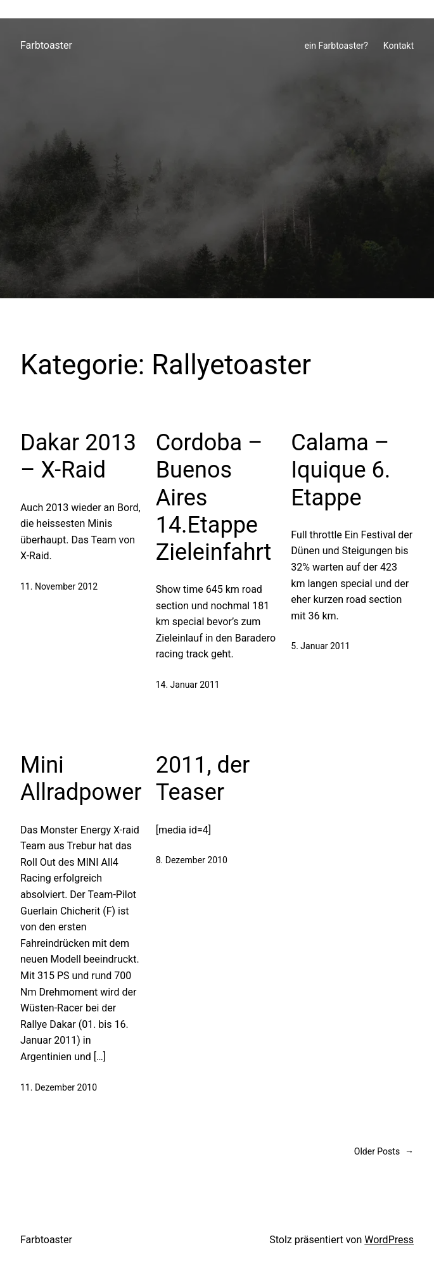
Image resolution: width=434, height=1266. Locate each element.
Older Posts (384, 1151)
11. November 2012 (59, 586)
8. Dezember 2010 (191, 860)
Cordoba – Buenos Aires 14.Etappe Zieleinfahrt (214, 497)
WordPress (389, 1240)
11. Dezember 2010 (58, 1087)
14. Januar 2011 (188, 685)
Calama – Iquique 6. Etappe (340, 469)
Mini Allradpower (80, 779)
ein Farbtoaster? (335, 46)
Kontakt (398, 46)
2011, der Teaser (203, 779)
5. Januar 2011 (320, 646)
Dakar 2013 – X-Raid (78, 456)
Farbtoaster (46, 45)
